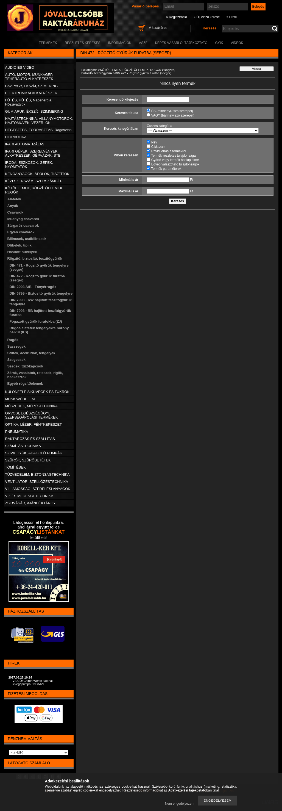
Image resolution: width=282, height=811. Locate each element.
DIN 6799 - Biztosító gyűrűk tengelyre (41, 293)
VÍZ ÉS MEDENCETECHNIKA (29, 496)
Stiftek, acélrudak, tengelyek (31, 353)
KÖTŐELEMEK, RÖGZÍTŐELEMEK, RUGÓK (130, 69)
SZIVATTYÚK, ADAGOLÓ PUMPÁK (33, 453)
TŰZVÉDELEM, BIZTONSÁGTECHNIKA (37, 474)
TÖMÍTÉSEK (15, 467)
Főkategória (89, 69)
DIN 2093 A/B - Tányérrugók (33, 287)
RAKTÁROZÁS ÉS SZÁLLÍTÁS (30, 439)
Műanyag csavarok (23, 219)
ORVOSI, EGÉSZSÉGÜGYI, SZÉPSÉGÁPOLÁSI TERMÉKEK (31, 415)
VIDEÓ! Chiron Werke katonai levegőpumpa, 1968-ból (33, 682)
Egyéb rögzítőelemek (25, 383)
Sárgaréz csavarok (23, 225)
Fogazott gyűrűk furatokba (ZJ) (36, 321)
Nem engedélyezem (179, 804)
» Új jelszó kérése (207, 17)
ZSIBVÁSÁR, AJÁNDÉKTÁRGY (30, 503)
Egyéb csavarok (21, 232)
